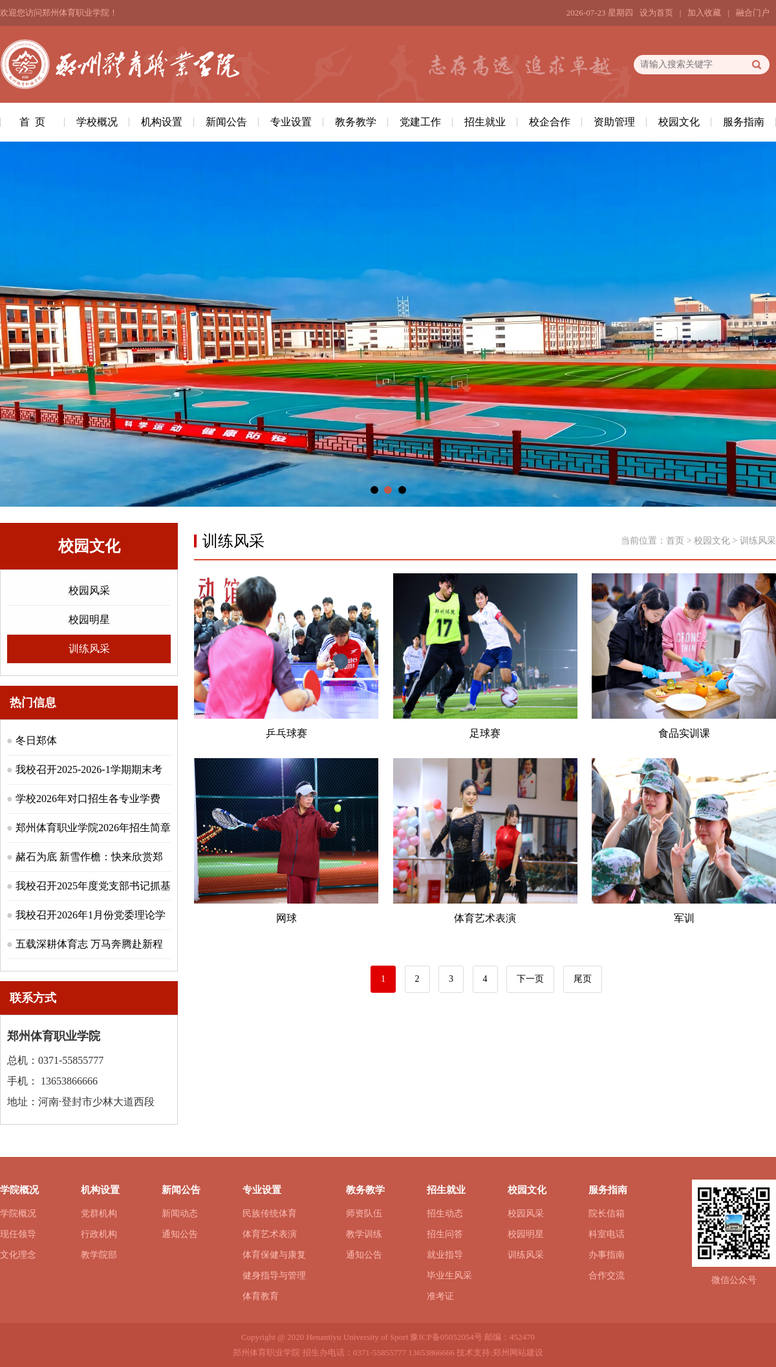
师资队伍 (364, 1213)
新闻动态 (180, 1213)
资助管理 (614, 121)
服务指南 (743, 121)
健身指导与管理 (274, 1275)
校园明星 (89, 619)
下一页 (530, 979)
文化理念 (18, 1255)
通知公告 (180, 1234)
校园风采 (89, 590)
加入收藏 (704, 12)
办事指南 (606, 1255)
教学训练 (364, 1234)
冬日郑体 (36, 740)
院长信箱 (606, 1213)
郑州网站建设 (518, 1352)
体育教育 (260, 1296)
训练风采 (89, 648)
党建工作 (420, 121)
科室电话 (606, 1234)
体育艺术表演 (269, 1234)
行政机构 (99, 1234)
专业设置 (291, 121)
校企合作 (549, 121)
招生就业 (485, 121)
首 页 (32, 121)
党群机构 (99, 1213)
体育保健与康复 (274, 1255)
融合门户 (753, 12)
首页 (675, 541)
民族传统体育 (269, 1213)
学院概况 (18, 1213)
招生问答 (445, 1234)
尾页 (583, 979)
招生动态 (445, 1213)
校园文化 (679, 121)
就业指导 (445, 1255)
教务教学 (355, 121)
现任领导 (18, 1234)
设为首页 (656, 12)
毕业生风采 (449, 1275)
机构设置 (161, 121)
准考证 (440, 1296)
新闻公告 (226, 121)
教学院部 (99, 1255)
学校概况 (97, 121)
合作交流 (606, 1275)
